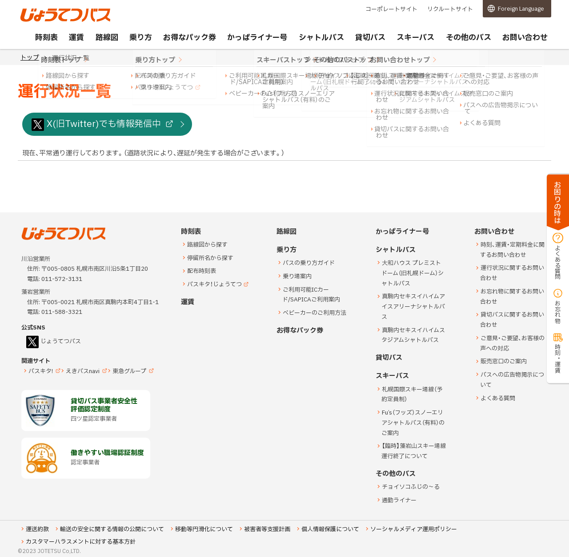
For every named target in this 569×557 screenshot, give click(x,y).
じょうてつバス (45, 21)
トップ (29, 57)
